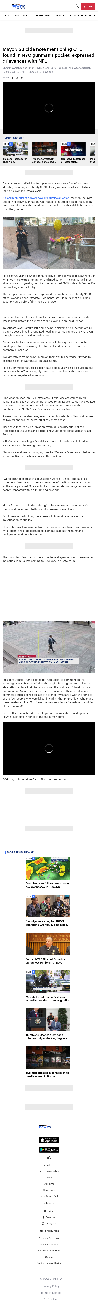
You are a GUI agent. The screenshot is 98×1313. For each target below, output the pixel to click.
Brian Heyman (36, 68)
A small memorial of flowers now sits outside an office (36, 198)
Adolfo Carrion (82, 68)
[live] (88, 6)
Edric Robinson (59, 68)
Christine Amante (12, 68)
